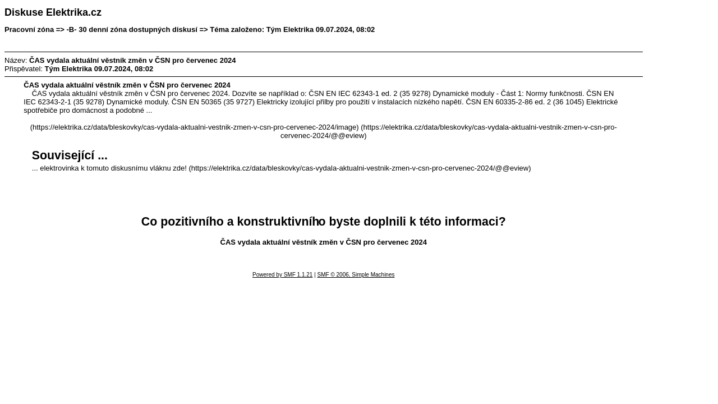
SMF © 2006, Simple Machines (356, 275)
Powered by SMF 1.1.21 (282, 275)
